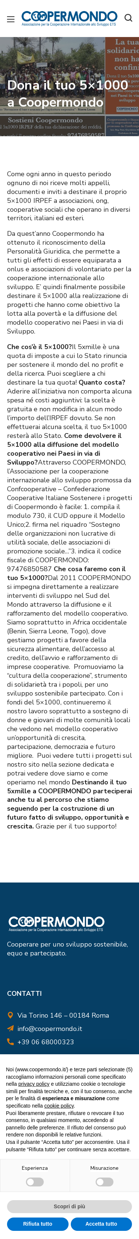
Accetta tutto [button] (101, 1224)
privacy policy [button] (33, 1084)
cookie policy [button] (59, 1106)
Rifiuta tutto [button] (37, 1224)
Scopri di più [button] (69, 1206)
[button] (128, 18)
